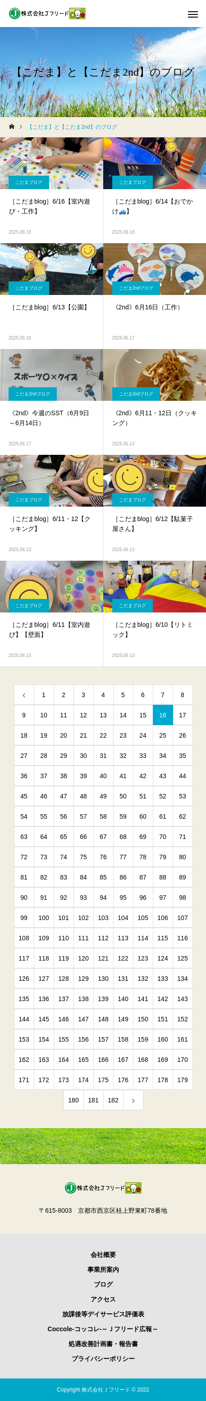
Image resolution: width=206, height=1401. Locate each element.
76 (103, 857)
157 (103, 1039)
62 (182, 816)
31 (103, 755)
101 (63, 917)
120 (83, 958)
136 (43, 998)
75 (83, 857)
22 (103, 735)
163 (43, 1059)
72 (23, 857)
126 (23, 978)
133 (162, 978)
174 (83, 1080)
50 (123, 796)
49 (103, 796)
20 (63, 735)
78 (142, 857)
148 (103, 1019)
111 (83, 938)
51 (142, 796)
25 (162, 735)
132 (142, 978)
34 (162, 755)
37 (43, 776)
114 (142, 938)
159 (142, 1039)
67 (103, 836)
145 (43, 1019)
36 (23, 776)
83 (63, 877)
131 (123, 978)
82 (43, 877)
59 (123, 816)
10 (43, 715)
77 (123, 857)
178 (162, 1080)
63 (23, 836)
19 (43, 735)
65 (63, 836)
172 (43, 1080)
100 (43, 917)
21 (83, 735)
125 (182, 958)
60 (142, 816)
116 (182, 938)
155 (63, 1039)
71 (182, 836)
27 (23, 755)
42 (142, 776)
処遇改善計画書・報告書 (103, 1343)
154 (43, 1039)
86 (123, 877)
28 (43, 755)
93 (83, 897)
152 (182, 1019)
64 (43, 836)
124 (162, 958)
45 (23, 796)
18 (23, 735)
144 (23, 1019)
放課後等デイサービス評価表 (103, 1314)
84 (83, 877)
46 (43, 796)
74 (63, 857)
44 (182, 776)
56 (63, 816)
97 (162, 897)
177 (142, 1080)
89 (182, 877)
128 (63, 978)
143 (182, 998)
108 (23, 938)
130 (103, 978)
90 (23, 897)
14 (123, 715)
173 (63, 1080)
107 (182, 917)
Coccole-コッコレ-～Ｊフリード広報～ (103, 1329)
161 (182, 1039)
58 (103, 816)
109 (43, 938)
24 (142, 735)
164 (63, 1059)
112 (103, 938)
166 (103, 1059)
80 (182, 857)
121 (103, 958)
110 (63, 938)
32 (123, 755)
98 (182, 897)
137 (63, 998)
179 (182, 1080)
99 (23, 917)
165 (83, 1059)
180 (73, 1100)
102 (83, 917)
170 (182, 1059)
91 (43, 897)
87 (142, 877)
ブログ (103, 1284)
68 (123, 836)
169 (162, 1059)
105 (142, 917)
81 (23, 877)
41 (123, 776)
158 (123, 1039)
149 (123, 1019)
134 (182, 978)
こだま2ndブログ (136, 288)
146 (63, 1019)
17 (182, 715)
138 (83, 998)
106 (162, 917)
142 (162, 998)
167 (123, 1059)
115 (162, 938)
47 (63, 796)
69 (142, 836)
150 (142, 1019)
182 (113, 1100)
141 (142, 998)
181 (93, 1100)
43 (162, 776)
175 (103, 1080)
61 (162, 816)
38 (63, 776)
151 (162, 1019)
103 (103, 917)
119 (63, 958)
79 (162, 857)
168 (142, 1059)
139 (103, 998)
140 (123, 998)
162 (23, 1059)
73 (43, 857)
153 (23, 1039)
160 (162, 1039)
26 (182, 735)
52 (162, 796)
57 (83, 816)
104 (123, 917)
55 (43, 816)
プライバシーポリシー (103, 1358)
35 (182, 755)
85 (103, 877)
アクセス (103, 1299)
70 (162, 836)
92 (63, 897)
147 (83, 1019)
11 (63, 715)
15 (142, 715)
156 (83, 1039)
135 (23, 998)
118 (43, 958)
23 (123, 735)
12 (83, 715)
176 (123, 1080)
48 (83, 796)
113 (123, 938)
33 (142, 755)
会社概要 (103, 1254)
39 (83, 776)
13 (103, 715)
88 (162, 877)
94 (103, 897)
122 (123, 958)
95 (123, 897)
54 (23, 816)
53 (182, 796)
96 (142, 897)
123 (142, 958)
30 (83, 755)
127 (43, 978)
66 (83, 836)
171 (23, 1080)
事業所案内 (103, 1269)
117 (23, 958)
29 (63, 755)
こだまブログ (28, 182)
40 (103, 776)
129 (83, 978)
